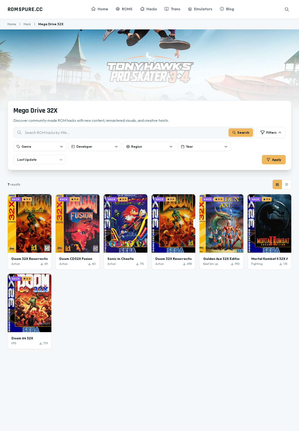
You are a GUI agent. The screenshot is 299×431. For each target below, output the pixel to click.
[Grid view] (277, 184)
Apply (274, 160)
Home (11, 24)
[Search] (287, 9)
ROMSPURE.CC (25, 9)
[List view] (286, 184)
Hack (27, 24)
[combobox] (133, 132)
